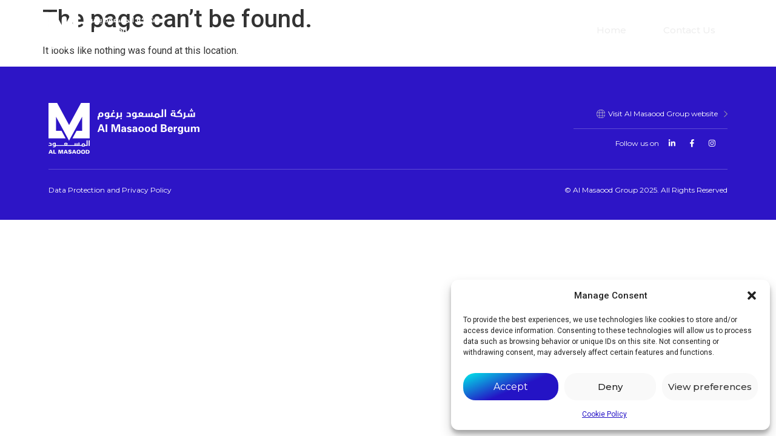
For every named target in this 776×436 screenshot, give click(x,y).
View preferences (710, 386)
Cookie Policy (604, 414)
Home (611, 30)
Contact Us (689, 30)
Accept (510, 386)
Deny (610, 386)
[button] (752, 295)
